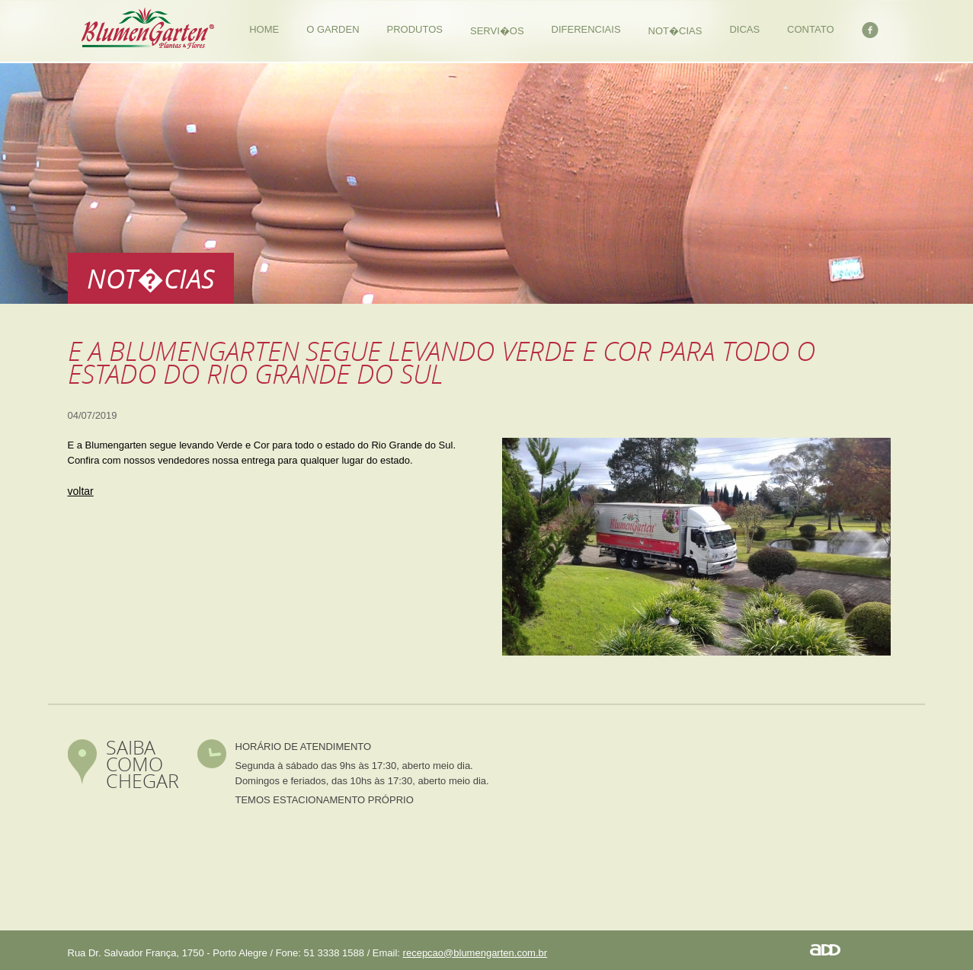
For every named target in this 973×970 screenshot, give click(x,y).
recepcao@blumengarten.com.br (475, 953)
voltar (81, 491)
